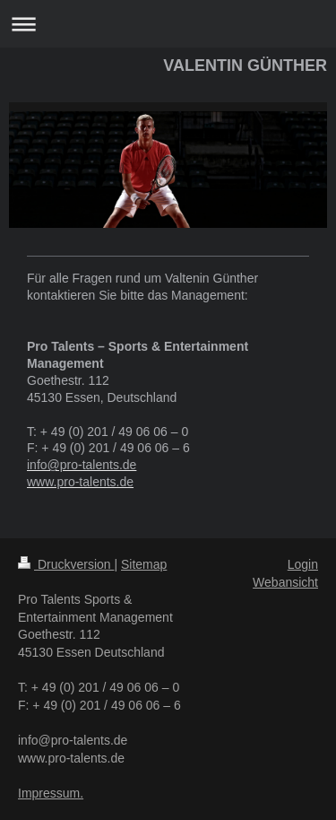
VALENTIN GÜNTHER (245, 65)
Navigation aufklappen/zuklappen (168, 23)
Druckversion (66, 564)
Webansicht (285, 582)
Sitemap (144, 564)
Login (303, 564)
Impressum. (50, 793)
